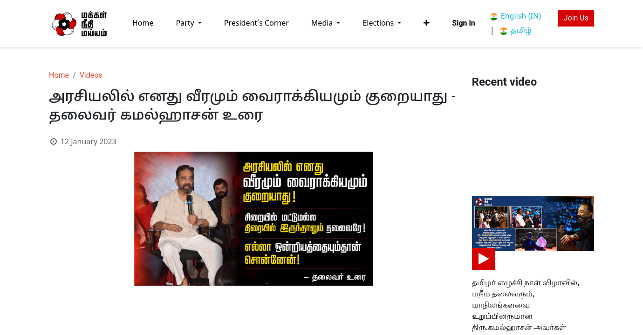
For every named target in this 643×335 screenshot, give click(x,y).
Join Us (576, 17)
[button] (426, 23)
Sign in (463, 23)
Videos (91, 75)
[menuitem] (143, 23)
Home (59, 75)
